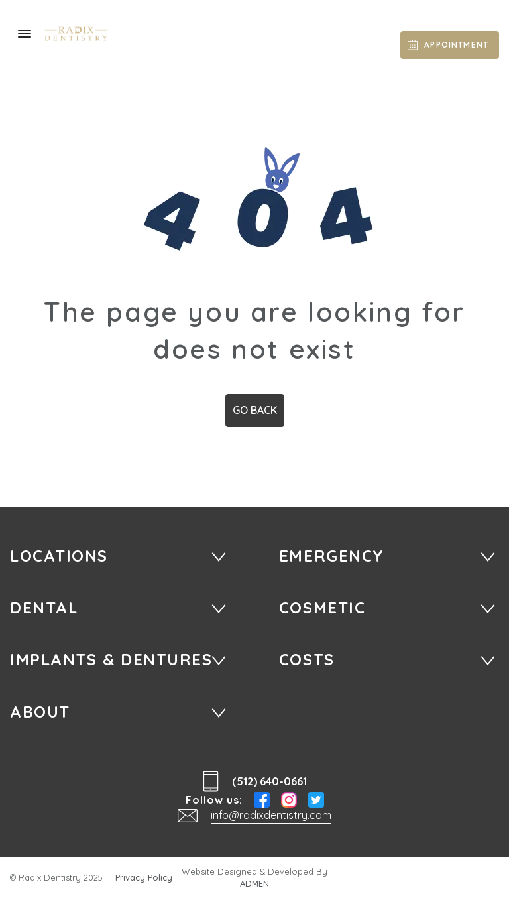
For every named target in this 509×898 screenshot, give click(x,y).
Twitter (316, 800)
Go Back (255, 410)
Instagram (289, 800)
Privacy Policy (143, 877)
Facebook (262, 800)
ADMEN (254, 883)
